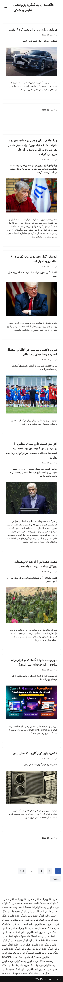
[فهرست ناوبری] (5, 7)
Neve (58, 979)
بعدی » (55, 878)
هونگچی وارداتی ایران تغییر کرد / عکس (33, 29)
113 (22, 871)
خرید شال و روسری (13, 919)
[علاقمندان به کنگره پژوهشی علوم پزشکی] (37, 7)
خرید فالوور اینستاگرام (45, 899)
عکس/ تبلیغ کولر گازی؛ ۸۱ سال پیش (35, 753)
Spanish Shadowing (31, 936)
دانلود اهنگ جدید (23, 911)
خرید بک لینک (9, 903)
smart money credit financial (33, 903)
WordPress (40, 979)
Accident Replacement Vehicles (20, 973)
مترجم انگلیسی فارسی (46, 928)
